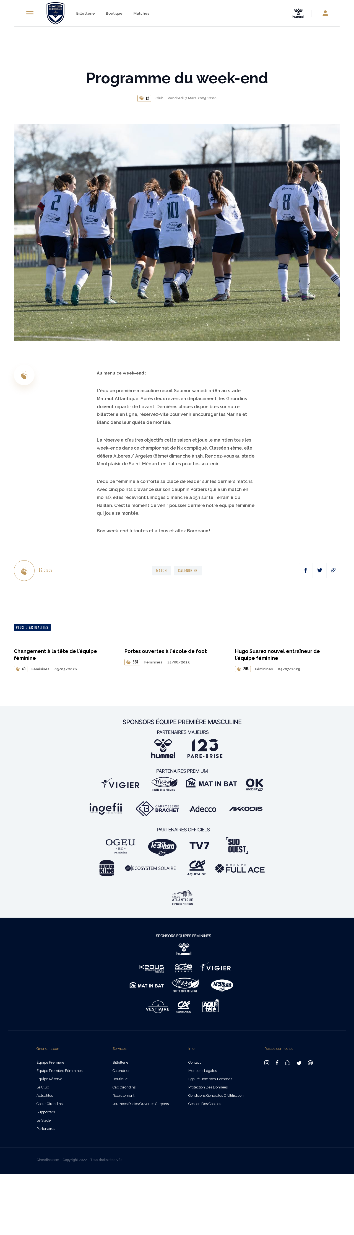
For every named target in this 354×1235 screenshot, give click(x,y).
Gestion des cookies (204, 1164)
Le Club (43, 1148)
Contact (194, 1123)
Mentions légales (202, 1131)
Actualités (45, 1156)
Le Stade (44, 1181)
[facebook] (306, 570)
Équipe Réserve (49, 1140)
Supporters (46, 1173)
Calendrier (121, 1131)
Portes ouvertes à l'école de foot (165, 712)
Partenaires (46, 1189)
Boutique (114, 13)
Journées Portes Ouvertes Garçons (141, 1164)
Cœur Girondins (50, 1164)
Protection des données (208, 1148)
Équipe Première (50, 1123)
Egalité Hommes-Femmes (210, 1140)
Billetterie (85, 13)
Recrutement (123, 1156)
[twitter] (319, 570)
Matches (141, 13)
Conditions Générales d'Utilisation (216, 1156)
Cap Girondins (124, 1148)
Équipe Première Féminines (59, 1131)
